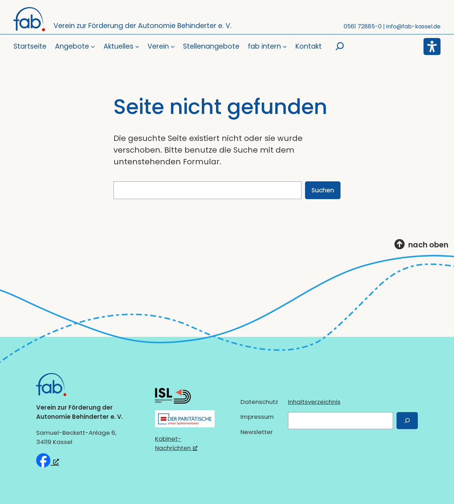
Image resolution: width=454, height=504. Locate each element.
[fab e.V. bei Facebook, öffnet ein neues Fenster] (47, 460)
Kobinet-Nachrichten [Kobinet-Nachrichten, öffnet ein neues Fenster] (176, 443)
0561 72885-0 (363, 26)
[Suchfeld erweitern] (339, 46)
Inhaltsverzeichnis (314, 402)
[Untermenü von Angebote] (75, 46)
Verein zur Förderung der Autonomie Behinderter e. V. (143, 26)
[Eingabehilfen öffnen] (432, 46)
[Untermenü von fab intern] (267, 46)
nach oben (428, 244)
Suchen (322, 190)
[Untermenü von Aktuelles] (121, 46)
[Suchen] (407, 420)
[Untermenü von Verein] (161, 46)
